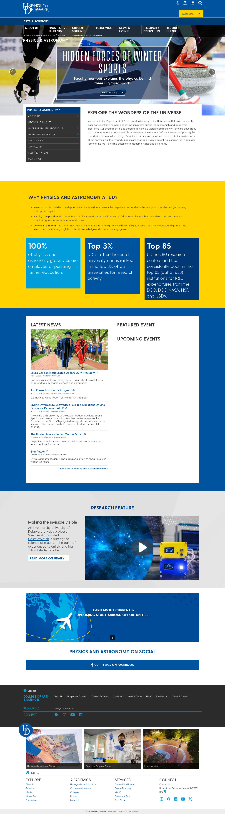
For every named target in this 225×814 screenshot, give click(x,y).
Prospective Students (57, 29)
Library (73, 796)
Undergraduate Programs (45, 128)
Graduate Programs (41, 134)
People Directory (123, 788)
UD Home (27, 35)
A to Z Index (120, 800)
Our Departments (76, 35)
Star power (38, 451)
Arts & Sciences (36, 21)
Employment (32, 800)
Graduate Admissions (80, 788)
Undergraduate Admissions (83, 784)
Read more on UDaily (47, 558)
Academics (104, 27)
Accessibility (133, 811)
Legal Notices (122, 811)
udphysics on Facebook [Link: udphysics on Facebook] (112, 664)
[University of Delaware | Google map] (165, 792)
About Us (31, 27)
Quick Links (188, 13)
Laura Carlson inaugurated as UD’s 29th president (63, 372)
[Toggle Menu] (78, 116)
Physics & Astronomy (94, 35)
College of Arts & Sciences (44, 35)
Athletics (30, 788)
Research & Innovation (151, 29)
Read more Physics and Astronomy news (84, 468)
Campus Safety (122, 796)
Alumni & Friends (173, 29)
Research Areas (38, 152)
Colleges (74, 792)
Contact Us (164, 784)
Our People (35, 140)
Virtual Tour (31, 796)
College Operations (63, 708)
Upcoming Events (39, 122)
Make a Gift (36, 158)
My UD (118, 792)
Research (74, 800)
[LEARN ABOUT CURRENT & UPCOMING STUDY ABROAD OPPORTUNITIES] (112, 618)
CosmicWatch (38, 539)
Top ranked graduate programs (52, 390)
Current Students (78, 29)
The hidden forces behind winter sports (57, 434)
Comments (112, 811)
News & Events (124, 29)
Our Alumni (35, 146)
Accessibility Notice (124, 784)
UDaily (29, 792)
